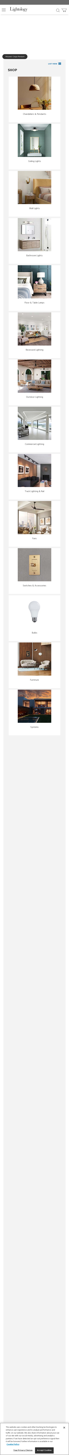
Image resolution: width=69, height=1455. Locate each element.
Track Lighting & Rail (34, 491)
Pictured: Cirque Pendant (15, 56)
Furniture (34, 680)
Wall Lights (34, 208)
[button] (3, 9)
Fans (34, 538)
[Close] (64, 1427)
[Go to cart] (64, 9)
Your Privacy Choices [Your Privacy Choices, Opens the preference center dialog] (23, 1450)
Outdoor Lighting (34, 397)
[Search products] (58, 10)
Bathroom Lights (34, 255)
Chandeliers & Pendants (34, 114)
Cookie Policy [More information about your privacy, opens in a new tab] (13, 1444)
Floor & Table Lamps (34, 303)
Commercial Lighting (34, 444)
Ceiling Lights (34, 161)
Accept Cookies (44, 1450)
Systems (34, 727)
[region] (34, 1439)
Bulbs (34, 633)
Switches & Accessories (34, 586)
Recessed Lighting (34, 350)
